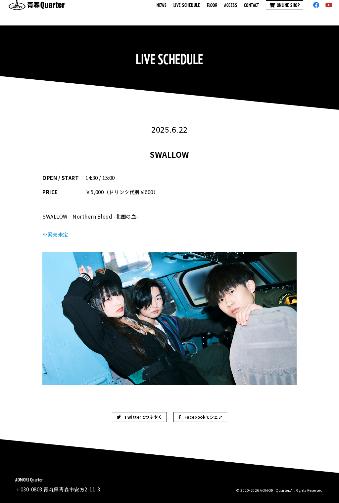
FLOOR (212, 12)
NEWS (162, 12)
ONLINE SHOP (284, 12)
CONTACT (251, 12)
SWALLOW (55, 216)
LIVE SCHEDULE (186, 12)
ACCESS (230, 12)
